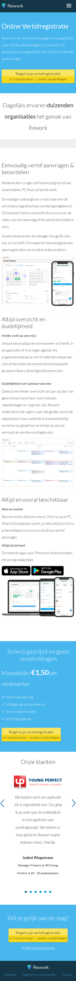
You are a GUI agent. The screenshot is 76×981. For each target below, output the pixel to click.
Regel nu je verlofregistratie (38, 76)
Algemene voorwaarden (39, 974)
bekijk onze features (40, 948)
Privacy (67, 974)
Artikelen (10, 974)
